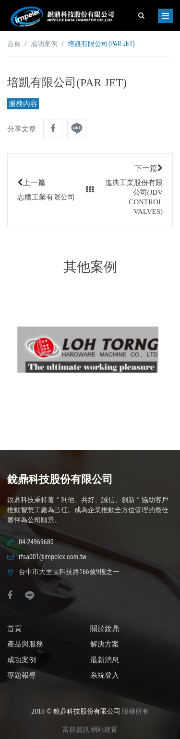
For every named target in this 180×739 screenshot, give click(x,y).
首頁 (14, 43)
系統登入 (104, 675)
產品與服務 (25, 644)
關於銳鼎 (104, 629)
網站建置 (104, 729)
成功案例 (44, 43)
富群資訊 (75, 729)
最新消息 (104, 660)
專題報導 (21, 675)
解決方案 (104, 644)
